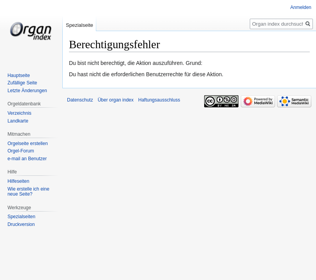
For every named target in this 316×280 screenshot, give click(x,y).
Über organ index (116, 100)
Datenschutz (80, 100)
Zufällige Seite (22, 83)
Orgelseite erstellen (27, 143)
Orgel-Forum (20, 151)
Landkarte (17, 121)
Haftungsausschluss (159, 100)
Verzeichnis (19, 113)
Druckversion (21, 224)
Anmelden (300, 7)
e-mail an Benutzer (27, 158)
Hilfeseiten (18, 181)
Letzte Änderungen (27, 90)
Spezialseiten (21, 216)
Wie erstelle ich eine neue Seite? (28, 191)
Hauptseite (18, 75)
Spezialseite (79, 25)
